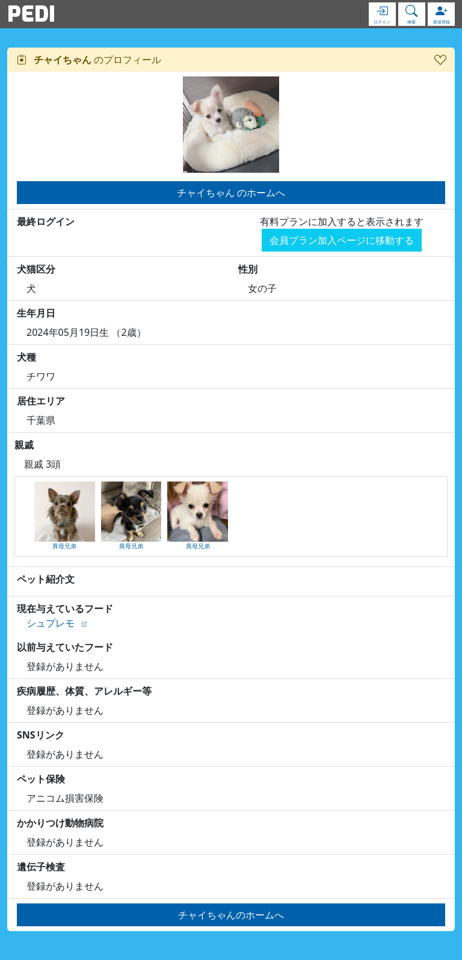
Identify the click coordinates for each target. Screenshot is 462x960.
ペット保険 (41, 778)
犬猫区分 (36, 269)
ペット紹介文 (46, 579)
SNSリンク (40, 735)
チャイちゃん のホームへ (231, 192)
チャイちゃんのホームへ (231, 914)
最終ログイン (46, 221)
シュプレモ (50, 623)
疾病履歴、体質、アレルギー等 (84, 691)
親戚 (24, 444)
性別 (247, 269)
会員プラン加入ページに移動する (342, 240)
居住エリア (41, 400)
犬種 (26, 357)
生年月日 (36, 313)
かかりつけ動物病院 (60, 822)
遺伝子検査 (41, 866)
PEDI (31, 13)
